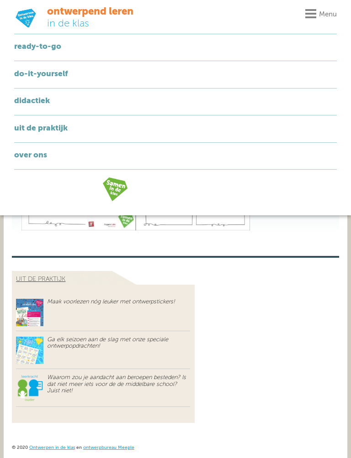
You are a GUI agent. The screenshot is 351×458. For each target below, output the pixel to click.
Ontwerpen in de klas (52, 448)
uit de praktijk (40, 279)
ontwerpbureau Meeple (108, 448)
